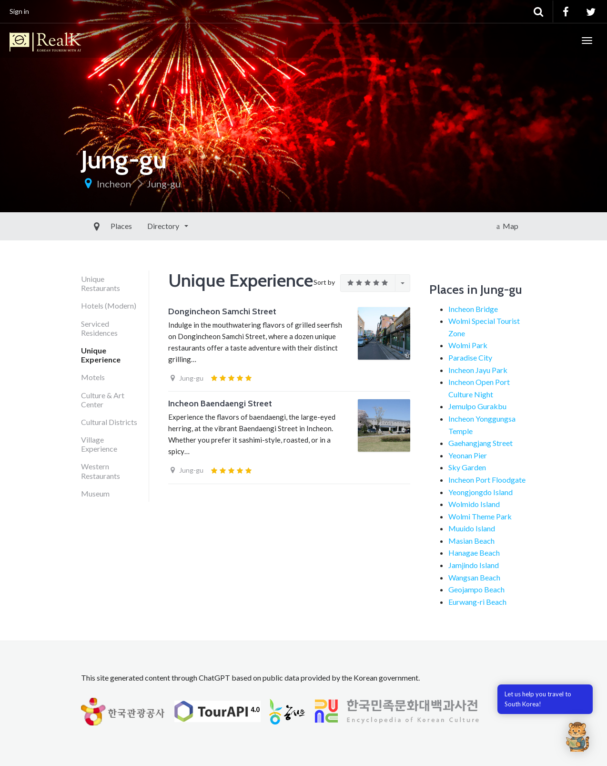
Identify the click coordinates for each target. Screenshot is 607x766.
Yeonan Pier (467, 455)
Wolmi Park (467, 345)
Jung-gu (164, 183)
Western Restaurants (100, 471)
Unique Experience (101, 355)
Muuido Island (471, 528)
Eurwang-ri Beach (477, 601)
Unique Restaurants (100, 283)
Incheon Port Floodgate (487, 479)
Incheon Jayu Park (477, 369)
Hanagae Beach (474, 552)
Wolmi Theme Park (480, 516)
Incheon (114, 183)
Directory (142, 225)
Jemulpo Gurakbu (477, 406)
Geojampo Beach (476, 589)
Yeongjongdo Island (480, 492)
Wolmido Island (474, 503)
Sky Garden (467, 467)
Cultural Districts (109, 421)
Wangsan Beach (474, 577)
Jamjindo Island (473, 564)
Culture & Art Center (102, 400)
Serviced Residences (99, 328)
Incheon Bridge (473, 308)
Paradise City (470, 357)
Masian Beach (471, 540)
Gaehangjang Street (480, 442)
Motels (93, 377)
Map (507, 225)
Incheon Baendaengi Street (220, 403)
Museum (95, 493)
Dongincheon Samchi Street (222, 311)
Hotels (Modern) (108, 305)
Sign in (19, 11)
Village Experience (99, 444)
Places (99, 225)
